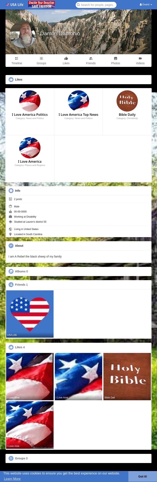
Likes (18, 347)
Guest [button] (146, 4)
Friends (20, 284)
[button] (96, 4)
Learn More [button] (12, 479)
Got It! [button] (142, 476)
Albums (20, 271)
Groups (20, 458)
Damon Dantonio (60, 33)
